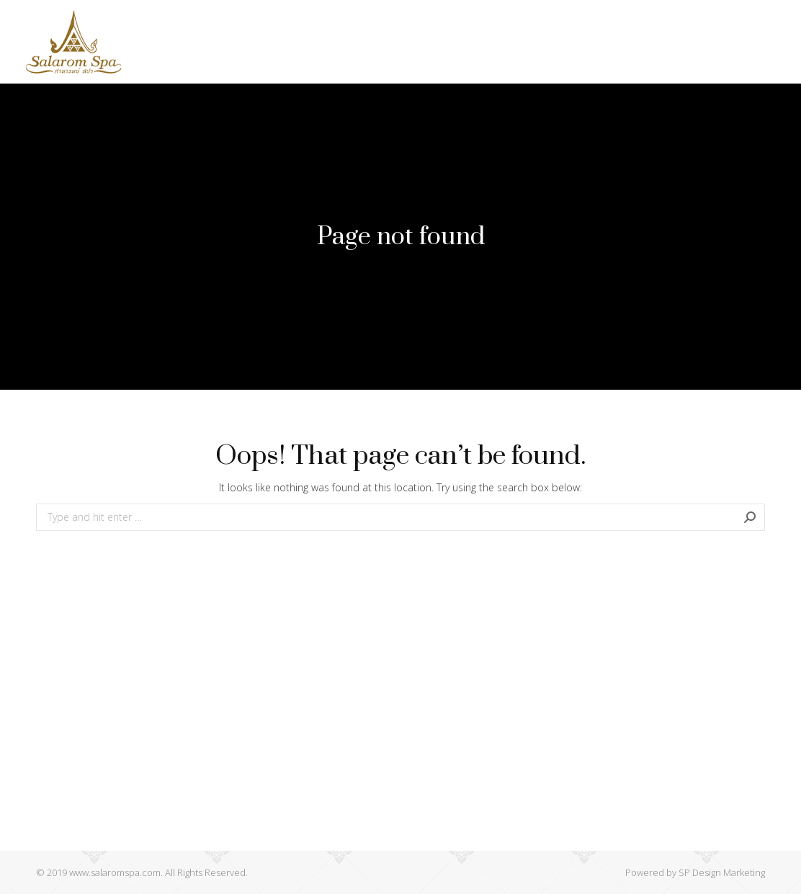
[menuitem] (177, 21)
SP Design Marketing (722, 872)
